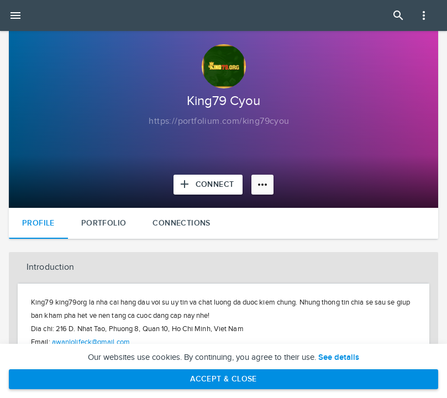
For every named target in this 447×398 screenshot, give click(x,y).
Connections (181, 223)
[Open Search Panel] (398, 15)
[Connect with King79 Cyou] (208, 185)
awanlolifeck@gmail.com (91, 342)
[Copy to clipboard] (219, 122)
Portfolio (104, 223)
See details (338, 358)
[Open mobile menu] (15, 15)
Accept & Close (223, 379)
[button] (223, 267)
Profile (38, 223)
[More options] (262, 185)
